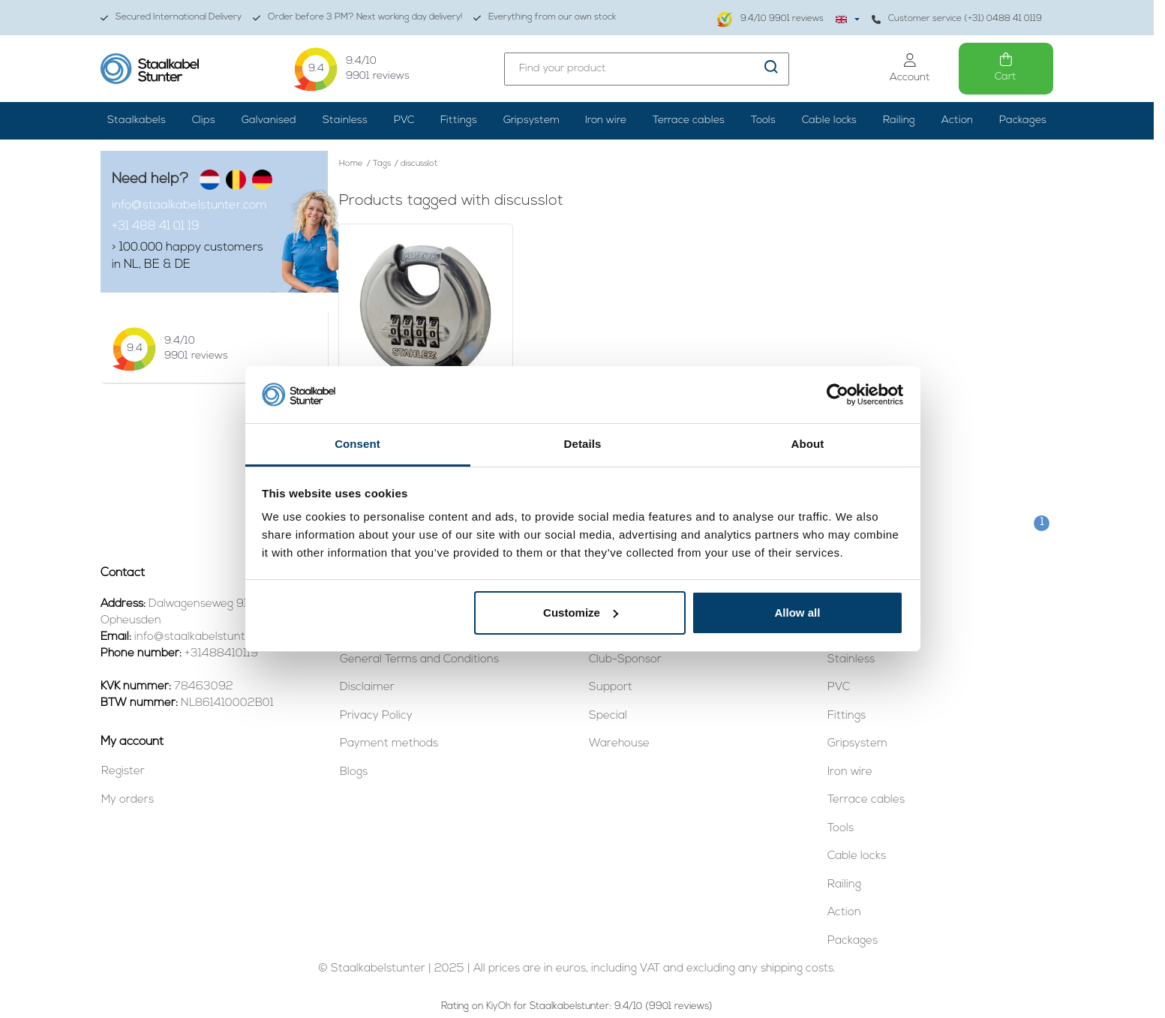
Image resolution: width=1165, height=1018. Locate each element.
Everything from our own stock (544, 18)
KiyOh (498, 1006)
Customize (580, 612)
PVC (404, 120)
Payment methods (389, 743)
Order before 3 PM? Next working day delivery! (357, 18)
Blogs (354, 772)
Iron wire (605, 120)
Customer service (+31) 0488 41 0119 (957, 19)
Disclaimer (367, 687)
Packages (1022, 120)
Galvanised (269, 120)
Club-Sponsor (625, 659)
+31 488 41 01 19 (156, 227)
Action (957, 120)
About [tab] (807, 443)
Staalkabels (136, 120)
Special (608, 716)
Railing (899, 120)
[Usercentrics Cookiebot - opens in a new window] (837, 394)
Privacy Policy (376, 716)
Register (123, 771)
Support (610, 687)
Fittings (458, 120)
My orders (127, 800)
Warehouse (619, 743)
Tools (763, 120)
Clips (203, 120)
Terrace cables (689, 120)
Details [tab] (583, 443)
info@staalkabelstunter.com (189, 206)
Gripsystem (531, 120)
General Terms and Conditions (419, 659)
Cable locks (829, 120)
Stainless (345, 120)
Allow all (798, 612)
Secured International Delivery (171, 18)
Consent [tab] (357, 443)
